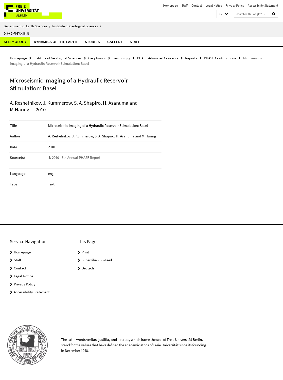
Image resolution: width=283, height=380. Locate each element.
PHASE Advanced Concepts (157, 58)
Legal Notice (214, 5)
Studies (92, 41)
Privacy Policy (235, 5)
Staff (184, 5)
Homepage (170, 5)
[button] (223, 14)
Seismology (15, 41)
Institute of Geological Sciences (76, 26)
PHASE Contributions (220, 58)
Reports (191, 58)
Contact (197, 5)
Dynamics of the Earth (55, 41)
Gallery (114, 41)
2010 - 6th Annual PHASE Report (76, 157)
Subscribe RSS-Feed (97, 260)
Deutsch (88, 268)
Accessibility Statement (263, 5)
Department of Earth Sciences (27, 26)
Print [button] (85, 252)
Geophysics (16, 33)
